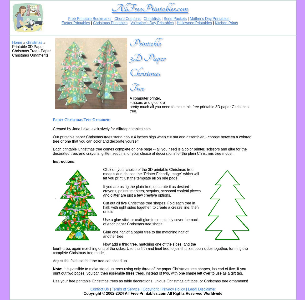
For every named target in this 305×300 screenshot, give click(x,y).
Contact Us (99, 289)
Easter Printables (75, 23)
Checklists (152, 19)
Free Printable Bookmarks (89, 19)
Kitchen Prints (226, 23)
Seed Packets (175, 19)
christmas (34, 42)
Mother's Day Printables (209, 19)
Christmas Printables (110, 23)
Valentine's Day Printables (152, 23)
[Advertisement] (212, 68)
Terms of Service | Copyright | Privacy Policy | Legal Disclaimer (163, 289)
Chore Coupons (127, 19)
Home (17, 42)
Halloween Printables (194, 23)
